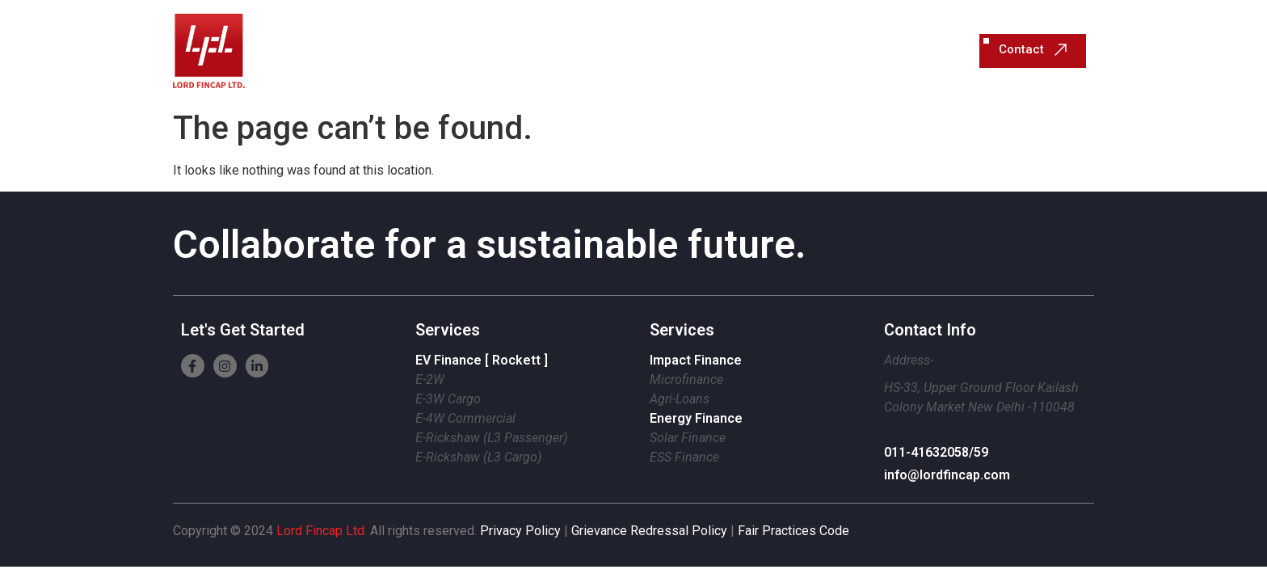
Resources (869, 50)
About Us (784, 50)
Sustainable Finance (663, 50)
